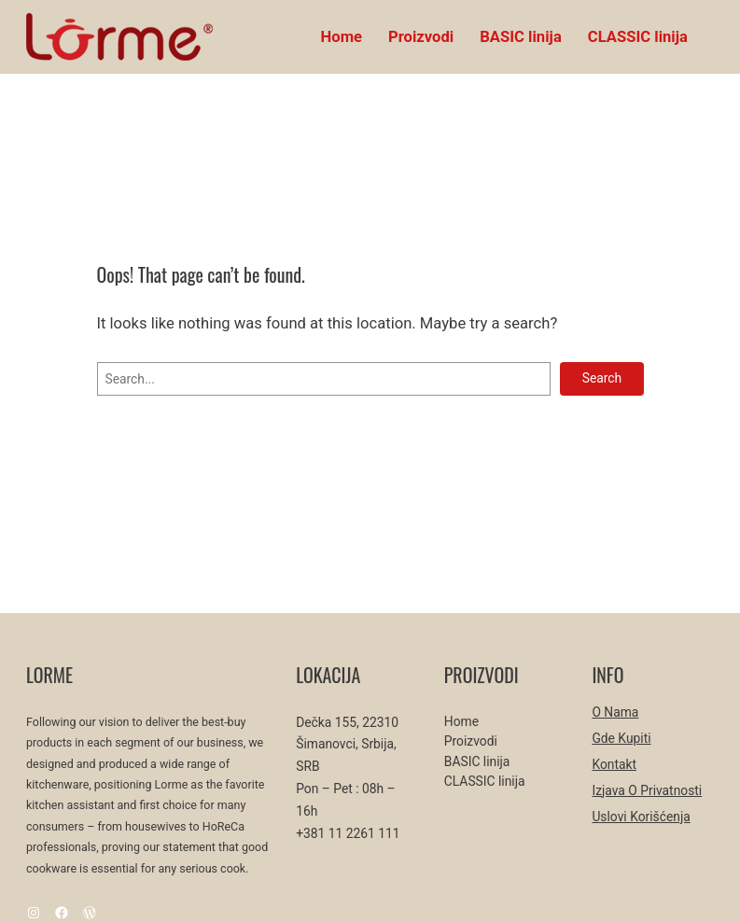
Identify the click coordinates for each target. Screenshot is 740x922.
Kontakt (614, 764)
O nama (615, 712)
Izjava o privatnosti (647, 790)
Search (601, 377)
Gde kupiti (621, 738)
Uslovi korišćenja (641, 816)
